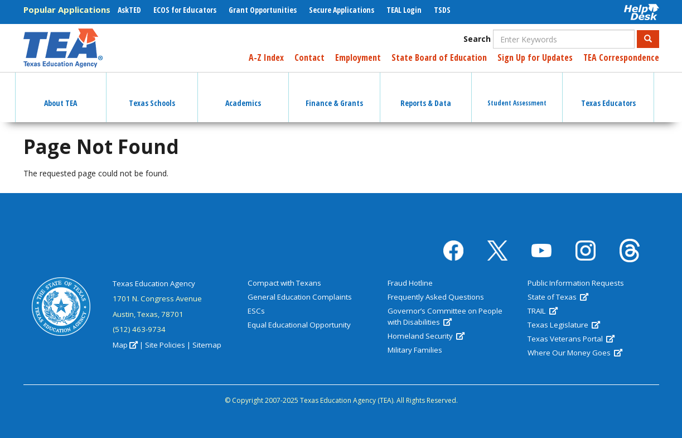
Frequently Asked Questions (436, 297)
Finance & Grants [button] (334, 93)
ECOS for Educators (184, 9)
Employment (358, 57)
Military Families (415, 350)
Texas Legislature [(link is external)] (564, 325)
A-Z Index (266, 57)
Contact (309, 57)
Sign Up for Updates (535, 57)
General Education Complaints (300, 297)
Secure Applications (341, 9)
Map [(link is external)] (125, 345)
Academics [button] (243, 93)
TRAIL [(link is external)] (543, 311)
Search (477, 38)
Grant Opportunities (263, 9)
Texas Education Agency (154, 283)
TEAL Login (404, 9)
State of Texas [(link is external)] (558, 297)
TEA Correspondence (621, 57)
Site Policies (165, 345)
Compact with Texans (284, 283)
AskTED (129, 9)
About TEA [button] (60, 93)
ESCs (256, 311)
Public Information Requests (576, 283)
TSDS (442, 9)
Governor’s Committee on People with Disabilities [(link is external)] (445, 316)
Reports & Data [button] (425, 93)
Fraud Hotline (410, 283)
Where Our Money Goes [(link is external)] (575, 353)
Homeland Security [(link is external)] (426, 336)
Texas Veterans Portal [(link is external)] (571, 339)
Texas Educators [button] (608, 93)
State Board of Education (439, 57)
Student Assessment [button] (516, 93)
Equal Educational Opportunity (299, 325)
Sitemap (206, 345)
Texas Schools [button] (152, 93)
